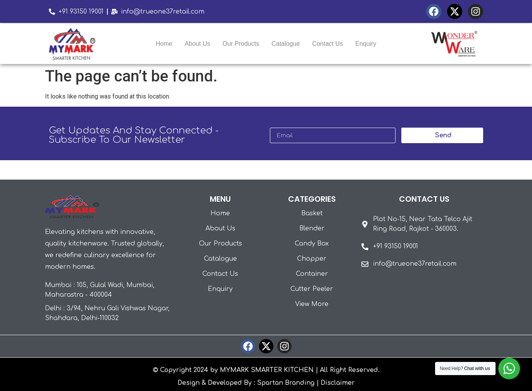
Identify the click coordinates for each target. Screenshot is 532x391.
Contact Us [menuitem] (327, 43)
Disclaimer (338, 382)
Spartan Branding (285, 382)
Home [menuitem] (163, 43)
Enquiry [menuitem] (365, 43)
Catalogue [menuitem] (285, 43)
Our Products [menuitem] (241, 43)
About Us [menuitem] (197, 43)
